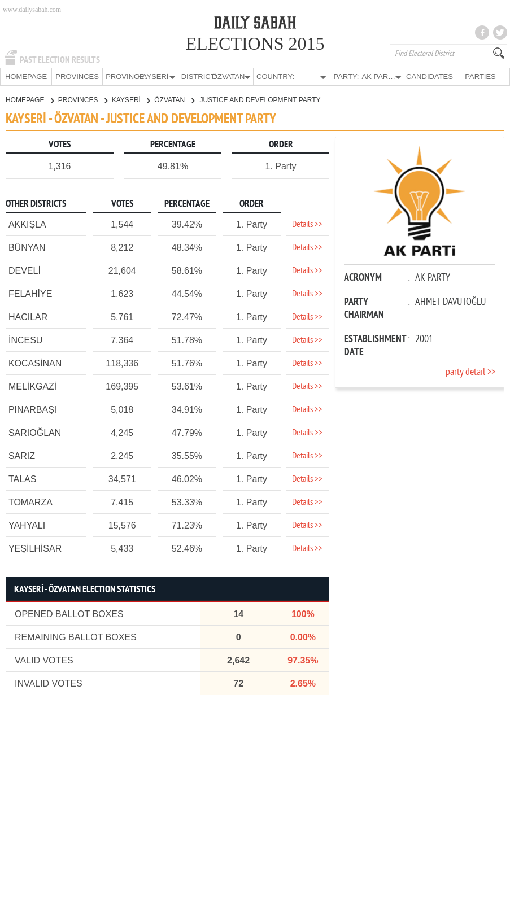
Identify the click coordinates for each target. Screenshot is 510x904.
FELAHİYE (30, 293)
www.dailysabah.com (32, 10)
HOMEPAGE (26, 76)
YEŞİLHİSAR (35, 548)
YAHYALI (26, 525)
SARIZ (21, 455)
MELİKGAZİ (32, 386)
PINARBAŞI (32, 409)
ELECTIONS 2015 (254, 43)
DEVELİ (24, 270)
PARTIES (480, 76)
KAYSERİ (131, 99)
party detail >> (470, 371)
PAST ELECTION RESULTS (60, 60)
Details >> (307, 224)
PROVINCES (77, 76)
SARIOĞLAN (34, 432)
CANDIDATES (429, 76)
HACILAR (27, 316)
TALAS (22, 478)
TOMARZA (30, 501)
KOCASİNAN (35, 363)
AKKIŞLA (27, 224)
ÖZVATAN (174, 99)
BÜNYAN (27, 247)
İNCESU (25, 339)
